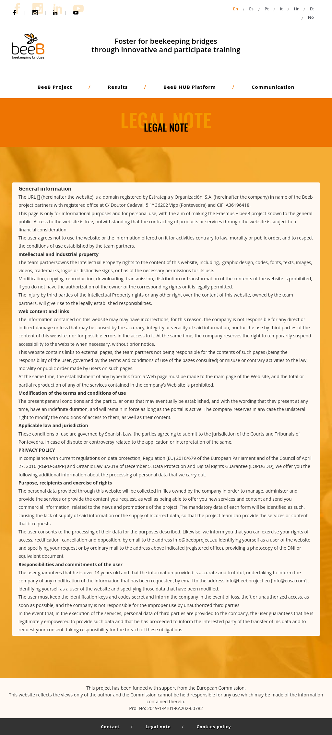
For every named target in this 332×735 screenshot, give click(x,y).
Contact (110, 726)
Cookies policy (213, 726)
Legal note (158, 726)
